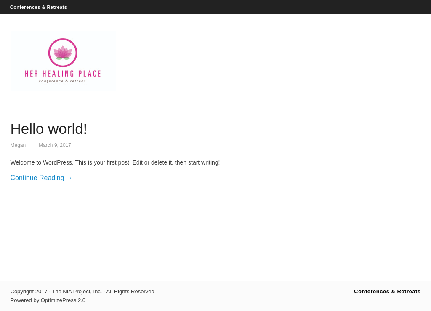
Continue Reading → (42, 177)
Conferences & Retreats (38, 7)
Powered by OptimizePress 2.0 (48, 300)
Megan (18, 145)
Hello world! (49, 128)
